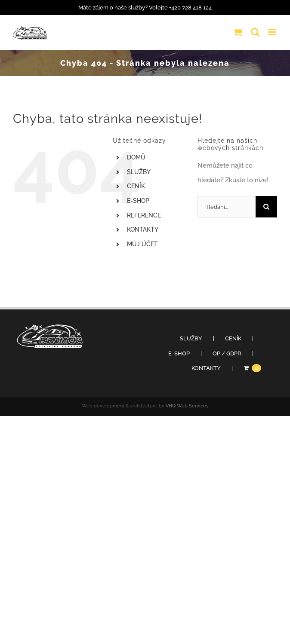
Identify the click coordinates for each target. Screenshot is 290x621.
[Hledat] (266, 206)
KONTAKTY (142, 229)
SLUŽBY (139, 171)
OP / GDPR (227, 353)
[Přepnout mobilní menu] (272, 32)
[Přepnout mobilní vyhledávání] (255, 32)
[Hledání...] (226, 206)
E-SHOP (138, 200)
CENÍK (136, 186)
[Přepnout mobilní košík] (238, 32)
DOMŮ (136, 157)
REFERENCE (144, 215)
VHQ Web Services (187, 406)
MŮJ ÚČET (142, 244)
